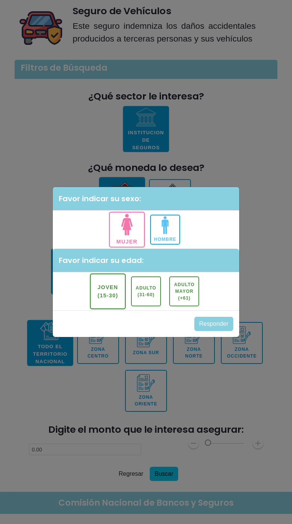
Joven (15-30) (107, 291)
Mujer (126, 241)
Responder (213, 324)
